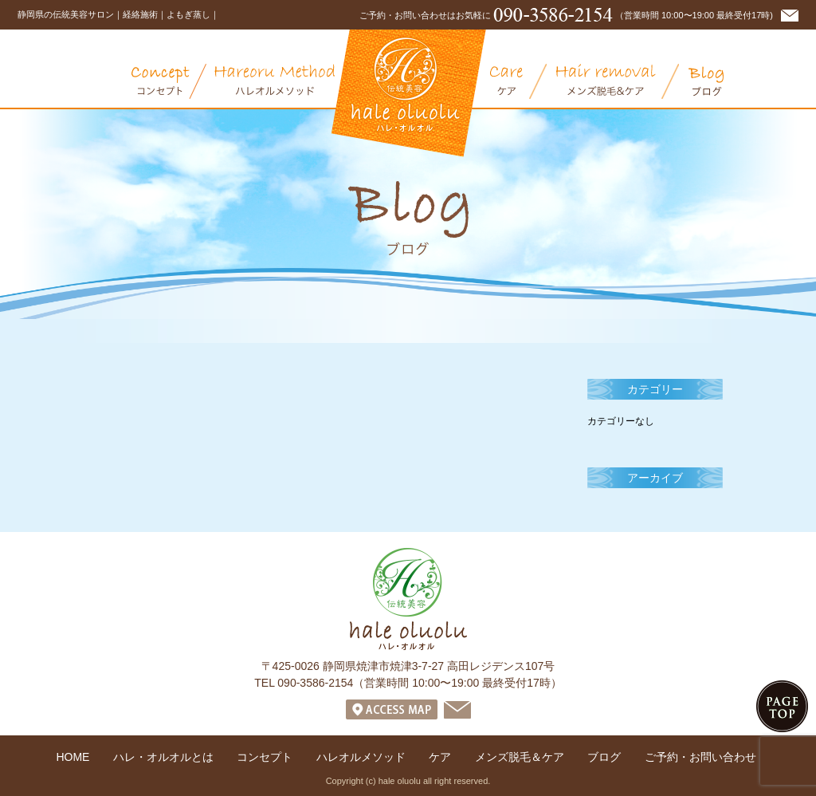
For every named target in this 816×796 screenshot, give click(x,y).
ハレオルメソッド (361, 757)
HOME (72, 757)
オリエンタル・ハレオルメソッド (286, 81)
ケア (518, 81)
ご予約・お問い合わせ (700, 757)
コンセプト (168, 81)
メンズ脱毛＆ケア (617, 81)
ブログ (706, 81)
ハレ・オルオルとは (71, 81)
